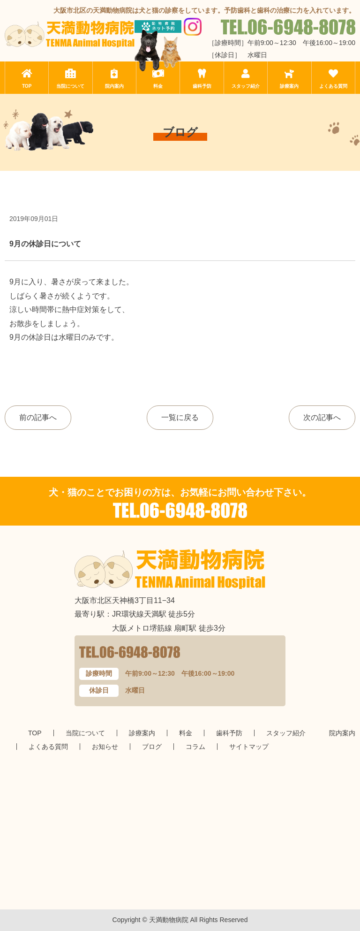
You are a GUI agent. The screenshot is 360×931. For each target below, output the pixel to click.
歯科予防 (202, 86)
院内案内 (114, 86)
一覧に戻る (180, 417)
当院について (70, 86)
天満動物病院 (168, 919)
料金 (158, 86)
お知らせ (105, 746)
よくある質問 (333, 86)
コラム (195, 746)
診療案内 (289, 86)
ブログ (152, 746)
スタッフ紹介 (246, 86)
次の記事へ (322, 417)
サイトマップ (249, 746)
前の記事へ (38, 417)
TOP (26, 86)
